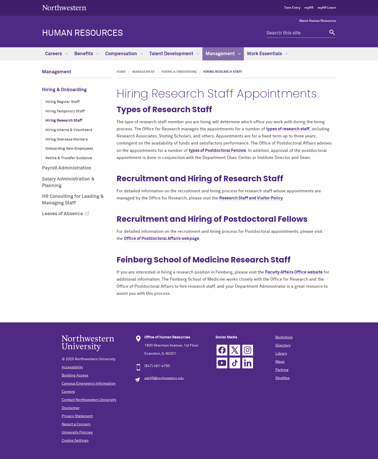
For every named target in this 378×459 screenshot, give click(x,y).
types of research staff (287, 129)
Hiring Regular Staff (62, 102)
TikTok (234, 363)
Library (281, 353)
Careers (56, 53)
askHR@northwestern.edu (164, 378)
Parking (281, 370)
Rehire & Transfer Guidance (68, 158)
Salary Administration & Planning (68, 182)
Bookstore (284, 337)
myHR (308, 7)
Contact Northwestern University (89, 400)
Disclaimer (71, 408)
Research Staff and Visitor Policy (251, 198)
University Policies (77, 432)
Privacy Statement (77, 416)
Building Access (75, 375)
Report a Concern (76, 424)
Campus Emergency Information (89, 383)
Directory (283, 345)
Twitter (234, 350)
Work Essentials (267, 53)
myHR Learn (327, 7)
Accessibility (72, 367)
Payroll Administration (66, 168)
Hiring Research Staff (63, 120)
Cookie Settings (75, 440)
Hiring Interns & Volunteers (68, 130)
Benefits (86, 53)
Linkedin (247, 363)
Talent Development (174, 53)
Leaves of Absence (62, 214)
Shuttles (282, 378)
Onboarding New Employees (69, 149)
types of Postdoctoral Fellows (217, 150)
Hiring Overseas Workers (66, 139)
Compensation (124, 53)
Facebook (222, 350)
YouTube (222, 363)
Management (223, 53)
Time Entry (292, 7)
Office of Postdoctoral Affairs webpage (161, 238)
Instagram (247, 350)
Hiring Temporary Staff (65, 111)
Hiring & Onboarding (64, 89)
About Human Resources (317, 21)
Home (121, 72)
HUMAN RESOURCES (82, 33)
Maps (280, 362)
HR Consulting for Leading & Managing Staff (73, 199)
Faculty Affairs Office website (294, 272)
